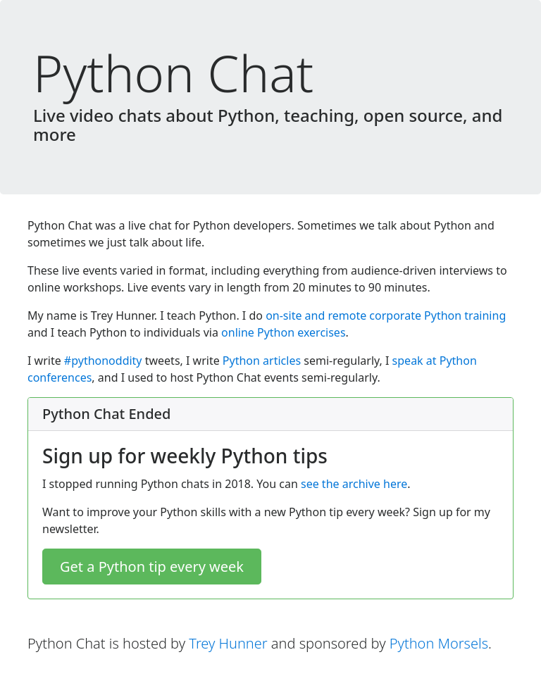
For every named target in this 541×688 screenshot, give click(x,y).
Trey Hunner (228, 643)
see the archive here (354, 484)
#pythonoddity (103, 360)
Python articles (262, 360)
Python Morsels (439, 643)
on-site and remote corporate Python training (386, 315)
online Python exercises (283, 332)
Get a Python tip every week (152, 566)
